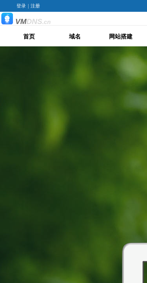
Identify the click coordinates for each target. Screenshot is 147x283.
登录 (21, 6)
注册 (35, 6)
